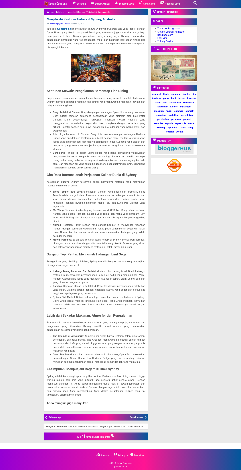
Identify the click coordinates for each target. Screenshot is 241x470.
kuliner (173, 106)
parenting (161, 115)
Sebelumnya (136, 417)
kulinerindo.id (64, 28)
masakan (159, 111)
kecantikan (175, 102)
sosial (191, 123)
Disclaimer (137, 455)
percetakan (187, 115)
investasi (191, 98)
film (194, 94)
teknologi (160, 127)
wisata (179, 131)
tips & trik (173, 127)
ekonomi (175, 94)
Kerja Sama (147, 3)
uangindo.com (165, 35)
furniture (156, 98)
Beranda (79, 3)
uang (190, 127)
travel (183, 127)
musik (169, 111)
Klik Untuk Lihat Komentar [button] (96, 436)
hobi (173, 98)
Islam (157, 102)
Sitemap (102, 455)
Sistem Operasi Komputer (171, 31)
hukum (181, 98)
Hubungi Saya (170, 3)
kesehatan (163, 106)
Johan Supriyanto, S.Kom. (60, 23)
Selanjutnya (55, 417)
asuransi (156, 94)
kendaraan (188, 102)
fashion (186, 94)
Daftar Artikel (100, 3)
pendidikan (173, 115)
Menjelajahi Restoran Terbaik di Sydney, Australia (81, 19)
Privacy (119, 455)
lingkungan (185, 106)
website (170, 131)
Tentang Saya (124, 3)
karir (165, 102)
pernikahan (163, 119)
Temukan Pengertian (168, 28)
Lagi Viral (162, 38)
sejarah (169, 123)
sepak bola (180, 123)
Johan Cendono (124, 463)
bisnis (166, 94)
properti (187, 119)
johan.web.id (120, 466)
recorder (158, 123)
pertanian (176, 119)
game (166, 98)
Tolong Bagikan (165, 41)
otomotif (190, 111)
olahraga (178, 111)
